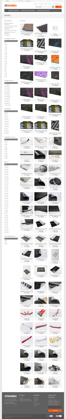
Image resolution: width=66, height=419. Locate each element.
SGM (5, 242)
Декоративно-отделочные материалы (9, 33)
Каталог (21, 397)
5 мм (5, 66)
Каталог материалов (14, 10)
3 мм (5, 59)
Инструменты (7, 35)
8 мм (5, 71)
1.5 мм (5, 47)
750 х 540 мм (7, 100)
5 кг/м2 (5, 208)
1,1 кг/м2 (6, 181)
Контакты (36, 3)
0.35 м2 (5, 144)
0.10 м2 (5, 142)
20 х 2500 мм (7, 86)
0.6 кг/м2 (6, 172)
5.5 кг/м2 (6, 212)
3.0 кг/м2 (6, 193)
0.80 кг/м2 (6, 178)
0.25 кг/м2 (6, 167)
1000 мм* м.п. (7, 103)
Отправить (54, 410)
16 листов (6, 123)
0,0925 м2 (6, 156)
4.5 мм (5, 64)
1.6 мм (5, 49)
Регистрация (55, 3)
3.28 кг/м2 (6, 196)
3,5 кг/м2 (6, 191)
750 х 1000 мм (7, 96)
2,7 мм (5, 54)
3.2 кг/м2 (6, 195)
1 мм (5, 42)
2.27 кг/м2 (6, 184)
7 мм (5, 70)
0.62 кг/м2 (6, 174)
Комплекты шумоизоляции (28, 10)
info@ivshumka (28, 1)
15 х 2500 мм (7, 84)
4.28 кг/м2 (6, 205)
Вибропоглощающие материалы (8, 24)
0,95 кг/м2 (6, 232)
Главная (5, 10)
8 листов (6, 118)
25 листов (6, 131)
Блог (49, 3)
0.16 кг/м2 (6, 166)
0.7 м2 (5, 151)
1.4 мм (5, 46)
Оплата (45, 3)
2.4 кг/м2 (6, 186)
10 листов (6, 119)
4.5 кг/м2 (6, 207)
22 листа (6, 128)
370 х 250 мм (7, 88)
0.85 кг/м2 (6, 179)
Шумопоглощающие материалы (8, 28)
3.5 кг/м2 (6, 200)
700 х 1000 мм (7, 94)
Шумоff (5, 243)
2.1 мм (5, 56)
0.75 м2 (5, 153)
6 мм (5, 68)
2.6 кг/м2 (6, 188)
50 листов (6, 133)
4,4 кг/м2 (6, 203)
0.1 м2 (5, 141)
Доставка (41, 3)
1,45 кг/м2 (6, 183)
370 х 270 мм (7, 89)
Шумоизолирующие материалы (10, 25)
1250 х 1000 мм (7, 105)
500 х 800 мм (7, 93)
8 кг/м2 (5, 225)
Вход (61, 3)
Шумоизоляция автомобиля (25, 400)
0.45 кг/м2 (6, 171)
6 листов (6, 116)
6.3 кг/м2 (6, 218)
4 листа (6, 114)
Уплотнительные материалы (10, 30)
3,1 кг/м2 (6, 189)
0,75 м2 (5, 158)
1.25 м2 (5, 154)
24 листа (6, 130)
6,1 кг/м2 (6, 215)
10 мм (5, 73)
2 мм (5, 51)
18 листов (6, 124)
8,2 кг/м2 (6, 227)
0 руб (60, 6)
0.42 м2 (5, 149)
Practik (5, 240)
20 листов (6, 126)
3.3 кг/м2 (6, 198)
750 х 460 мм (7, 98)
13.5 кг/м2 (6, 229)
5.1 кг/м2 (6, 210)
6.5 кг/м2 (6, 220)
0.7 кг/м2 (6, 176)
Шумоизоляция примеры (43, 10)
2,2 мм (5, 53)
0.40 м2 (5, 148)
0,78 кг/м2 (6, 230)
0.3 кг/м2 (6, 169)
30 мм (5, 76)
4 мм (5, 61)
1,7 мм (5, 44)
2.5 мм (5, 58)
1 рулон (6, 112)
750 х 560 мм (7, 101)
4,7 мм (5, 63)
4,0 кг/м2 (6, 201)
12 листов (6, 121)
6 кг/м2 (5, 213)
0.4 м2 (5, 146)
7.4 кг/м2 (6, 224)
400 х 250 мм (7, 91)
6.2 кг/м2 (6, 217)
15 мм (5, 75)
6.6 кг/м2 (6, 222)
